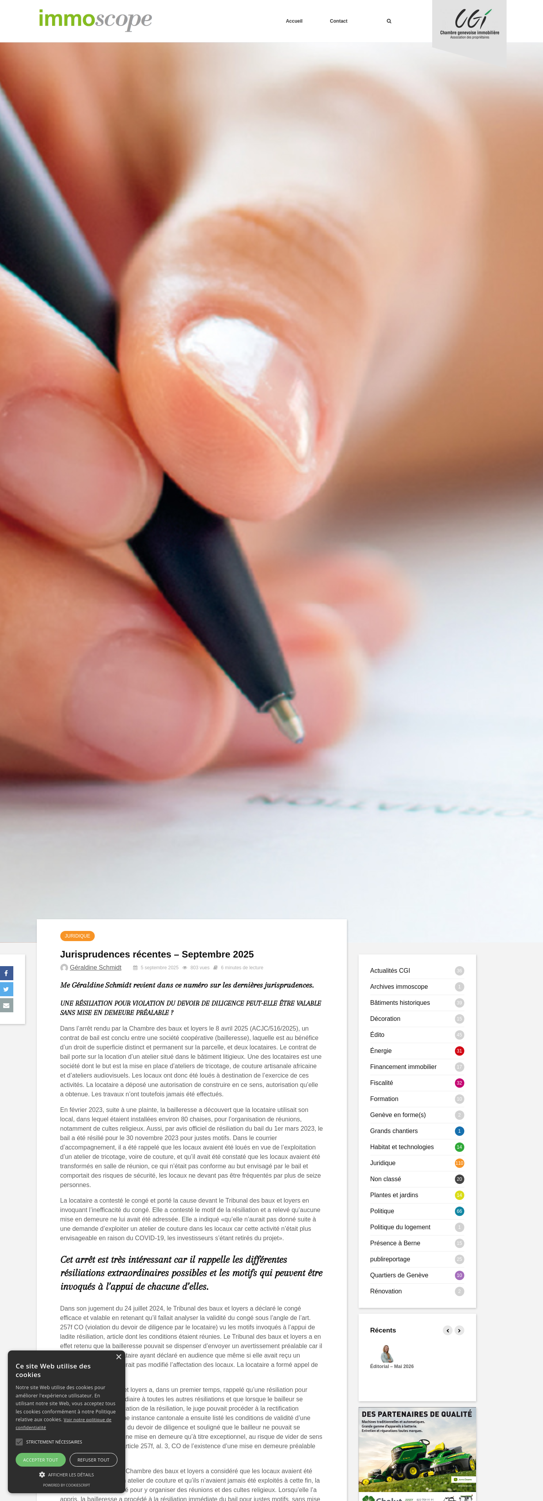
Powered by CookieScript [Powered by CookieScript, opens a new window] (66, 1485)
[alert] (66, 1421)
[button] (19, 1442)
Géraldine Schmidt (96, 967)
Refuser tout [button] (94, 1460)
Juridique (77, 936)
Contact (339, 21)
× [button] (118, 1357)
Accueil (294, 21)
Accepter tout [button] (40, 1460)
